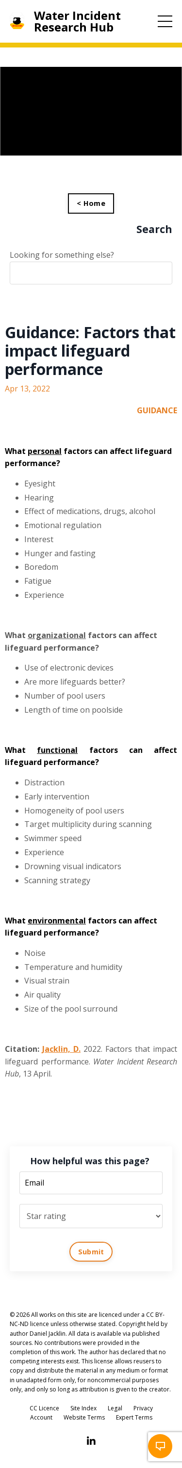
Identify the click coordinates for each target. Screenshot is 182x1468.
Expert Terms (134, 1417)
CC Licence (44, 1408)
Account (41, 1417)
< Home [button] (91, 203)
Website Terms (84, 1417)
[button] (160, 1446)
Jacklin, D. (61, 1049)
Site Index (83, 1408)
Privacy (143, 1408)
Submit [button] (91, 1251)
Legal (115, 1408)
